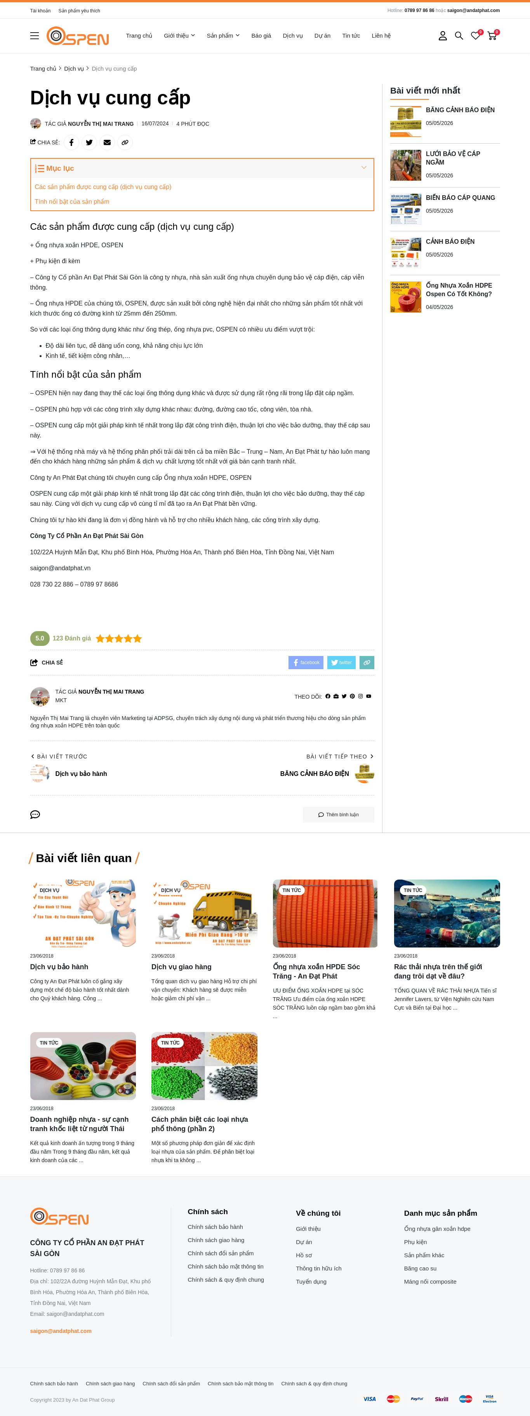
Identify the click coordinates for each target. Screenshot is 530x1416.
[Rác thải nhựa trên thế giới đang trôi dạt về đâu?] (447, 913)
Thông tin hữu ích (319, 1268)
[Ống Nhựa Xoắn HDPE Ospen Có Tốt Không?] (405, 296)
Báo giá (261, 35)
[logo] (78, 35)
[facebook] (327, 696)
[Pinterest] (352, 696)
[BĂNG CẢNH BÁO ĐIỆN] (405, 121)
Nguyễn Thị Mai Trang (101, 124)
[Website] (336, 696)
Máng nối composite (430, 1281)
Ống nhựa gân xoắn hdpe (437, 1228)
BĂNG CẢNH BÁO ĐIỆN (460, 110)
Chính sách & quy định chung (226, 1279)
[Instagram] (360, 696)
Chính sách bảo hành (215, 1226)
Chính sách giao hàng (216, 1240)
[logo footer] (92, 1217)
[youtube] (368, 696)
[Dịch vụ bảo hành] (83, 913)
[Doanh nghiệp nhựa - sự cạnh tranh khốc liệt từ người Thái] (83, 1066)
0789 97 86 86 (419, 10)
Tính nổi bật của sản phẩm (72, 201)
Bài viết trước (59, 756)
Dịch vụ (292, 35)
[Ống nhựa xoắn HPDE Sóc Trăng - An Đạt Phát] (326, 913)
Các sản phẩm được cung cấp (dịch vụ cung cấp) (103, 187)
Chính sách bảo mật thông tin (226, 1266)
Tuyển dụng (311, 1281)
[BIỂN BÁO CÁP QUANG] (405, 209)
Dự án (323, 35)
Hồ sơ (304, 1255)
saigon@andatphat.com (473, 10)
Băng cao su (420, 1268)
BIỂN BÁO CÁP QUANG (460, 197)
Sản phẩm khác (424, 1255)
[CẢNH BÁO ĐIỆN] (405, 253)
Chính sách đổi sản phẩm (221, 1253)
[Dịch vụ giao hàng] (204, 913)
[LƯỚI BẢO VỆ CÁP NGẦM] (405, 165)
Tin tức (351, 35)
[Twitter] (344, 696)
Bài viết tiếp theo (340, 756)
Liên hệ (381, 35)
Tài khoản (40, 11)
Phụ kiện (415, 1242)
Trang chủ (139, 35)
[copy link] (125, 142)
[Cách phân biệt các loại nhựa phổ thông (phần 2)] (204, 1066)
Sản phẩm (223, 35)
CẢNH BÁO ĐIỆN (450, 241)
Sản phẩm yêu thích (79, 11)
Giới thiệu (179, 35)
